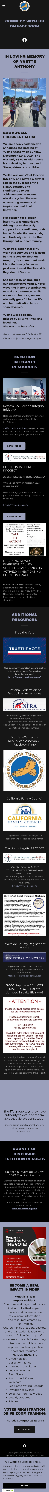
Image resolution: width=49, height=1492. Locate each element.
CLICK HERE (24, 1429)
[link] (24, 6)
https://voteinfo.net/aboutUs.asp (24, 976)
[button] (4, 6)
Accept (24, 1486)
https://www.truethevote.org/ (24, 677)
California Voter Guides (15, 428)
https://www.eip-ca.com (24, 886)
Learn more (14, 446)
